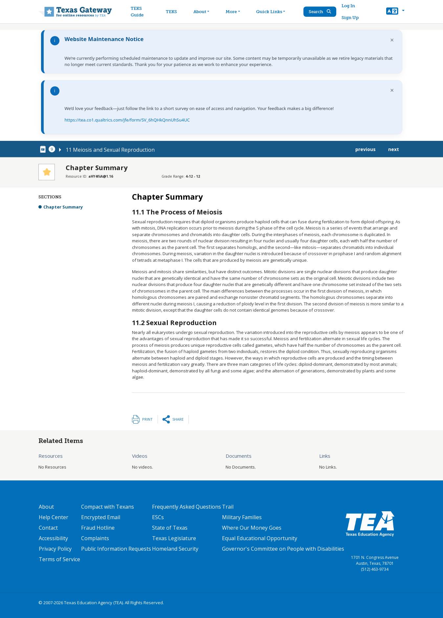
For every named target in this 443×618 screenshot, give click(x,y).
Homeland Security (175, 548)
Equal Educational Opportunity (259, 538)
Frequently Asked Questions (186, 506)
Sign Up (350, 17)
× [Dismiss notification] (392, 39)
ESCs (158, 517)
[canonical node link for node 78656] (44, 149)
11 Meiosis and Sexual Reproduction (110, 149)
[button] (395, 11)
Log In (348, 5)
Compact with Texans (107, 506)
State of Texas (170, 527)
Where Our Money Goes (251, 527)
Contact (48, 527)
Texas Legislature (174, 538)
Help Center (53, 517)
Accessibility (53, 538)
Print (147, 419)
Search (320, 11)
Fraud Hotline (98, 527)
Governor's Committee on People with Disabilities (283, 548)
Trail (227, 506)
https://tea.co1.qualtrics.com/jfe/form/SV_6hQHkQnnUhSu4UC (127, 120)
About (46, 506)
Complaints (95, 538)
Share (178, 419)
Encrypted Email (100, 517)
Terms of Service (59, 559)
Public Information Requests (116, 548)
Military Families (242, 517)
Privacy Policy (55, 548)
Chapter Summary (63, 207)
